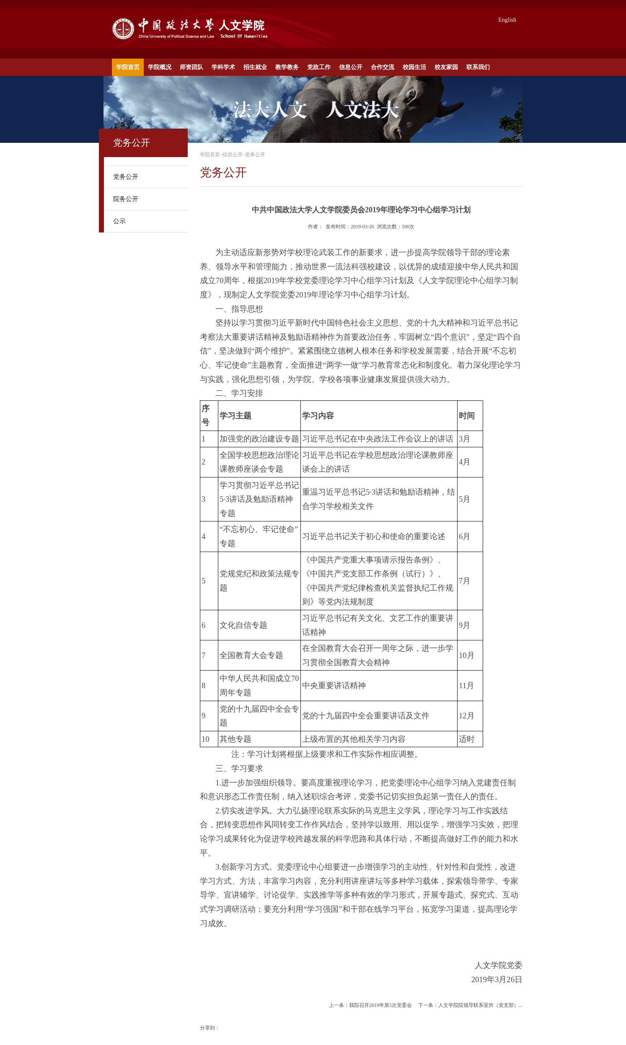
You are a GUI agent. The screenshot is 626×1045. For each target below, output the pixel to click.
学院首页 (128, 67)
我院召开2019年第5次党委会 (380, 1005)
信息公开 (350, 67)
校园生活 (414, 67)
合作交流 (382, 67)
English (507, 20)
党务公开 (125, 176)
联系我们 (478, 67)
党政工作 (319, 67)
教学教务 (287, 67)
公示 (119, 221)
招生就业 (255, 67)
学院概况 (159, 67)
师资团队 (191, 67)
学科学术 (223, 67)
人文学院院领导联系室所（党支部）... (480, 1005)
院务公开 (125, 199)
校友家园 (446, 67)
